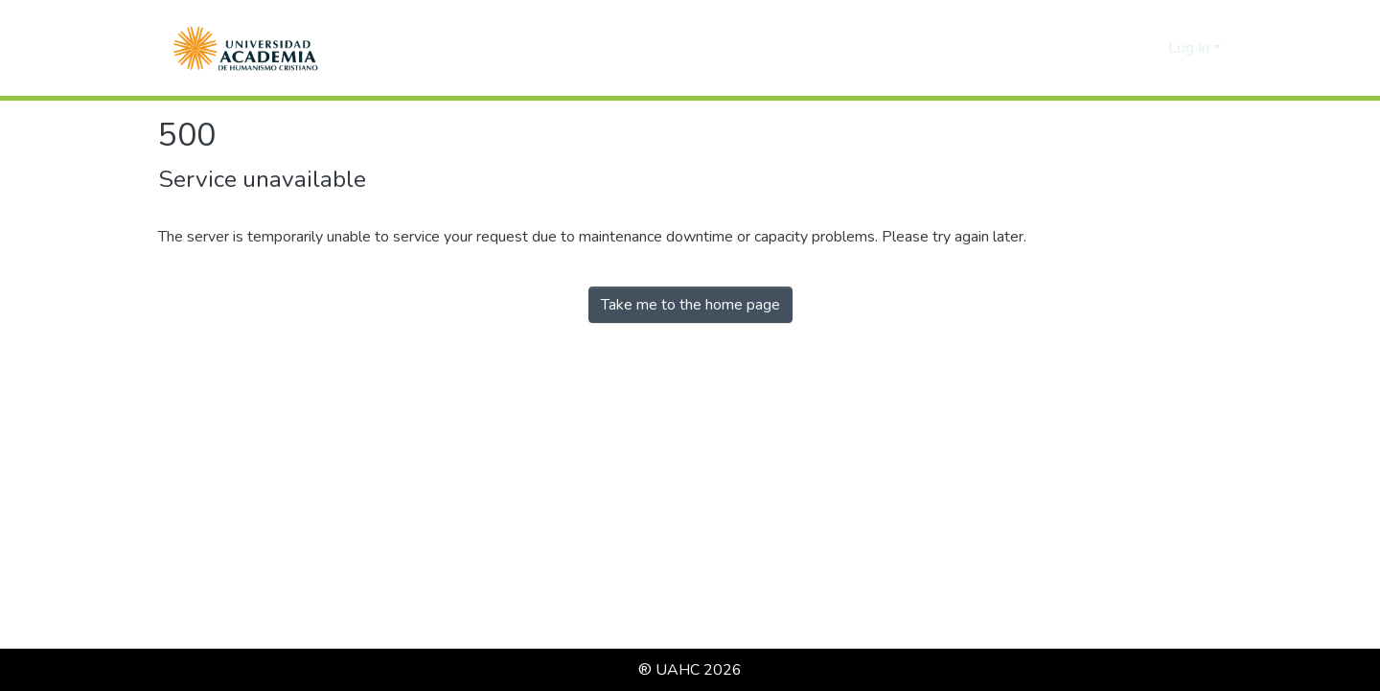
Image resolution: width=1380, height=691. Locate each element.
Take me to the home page (690, 304)
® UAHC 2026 (690, 669)
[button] (246, 47)
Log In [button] (1190, 47)
